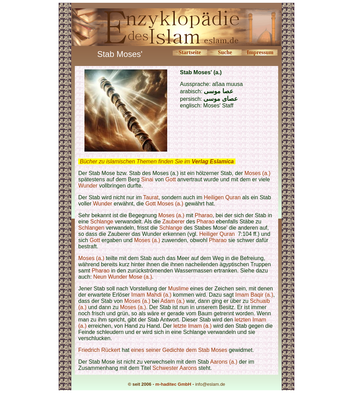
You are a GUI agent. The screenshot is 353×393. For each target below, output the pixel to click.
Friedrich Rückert (99, 350)
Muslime (178, 288)
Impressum (260, 52)
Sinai (148, 179)
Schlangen (91, 228)
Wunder (88, 186)
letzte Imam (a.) (192, 326)
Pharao (204, 215)
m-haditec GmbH (173, 384)
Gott (170, 179)
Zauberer (173, 221)
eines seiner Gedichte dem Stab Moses (179, 350)
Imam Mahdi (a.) (151, 295)
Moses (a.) (257, 173)
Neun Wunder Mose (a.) (122, 277)
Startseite (190, 52)
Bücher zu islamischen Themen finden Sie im (157, 161)
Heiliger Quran (217, 234)
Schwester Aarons (174, 368)
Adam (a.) (172, 301)
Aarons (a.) (223, 362)
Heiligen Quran (222, 197)
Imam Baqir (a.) (254, 295)
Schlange (102, 221)
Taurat (150, 197)
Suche (225, 52)
